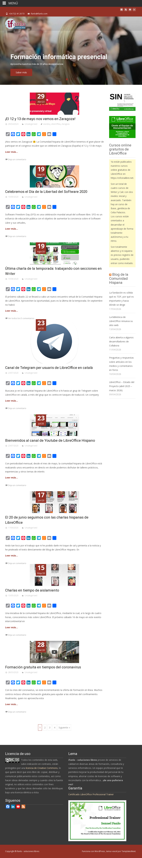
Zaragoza (65, 124)
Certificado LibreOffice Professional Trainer (91, 794)
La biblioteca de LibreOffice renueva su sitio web (121, 321)
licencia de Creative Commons (42, 767)
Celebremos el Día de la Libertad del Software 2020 (46, 192)
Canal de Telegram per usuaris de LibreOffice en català (49, 368)
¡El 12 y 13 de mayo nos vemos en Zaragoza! (40, 119)
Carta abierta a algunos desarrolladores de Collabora (121, 341)
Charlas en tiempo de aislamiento (32, 590)
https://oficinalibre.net (122, 177)
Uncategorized (31, 124)
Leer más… (11, 151)
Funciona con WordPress (93, 851)
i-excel (114, 851)
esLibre (46, 124)
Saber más (39, 72)
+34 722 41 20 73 (16, 13)
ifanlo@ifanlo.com (39, 13)
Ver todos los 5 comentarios (21, 318)
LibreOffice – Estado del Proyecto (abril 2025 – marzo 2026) (121, 386)
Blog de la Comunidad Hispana (118, 278)
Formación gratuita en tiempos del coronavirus (43, 667)
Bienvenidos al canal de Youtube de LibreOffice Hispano (50, 440)
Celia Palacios (118, 212)
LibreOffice (56, 124)
